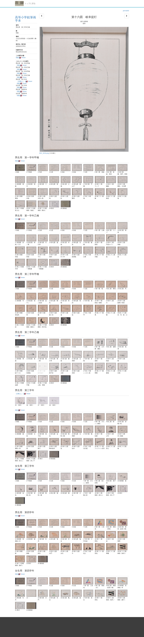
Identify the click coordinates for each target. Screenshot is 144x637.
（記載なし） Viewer (24, 81)
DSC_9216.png (44, 153)
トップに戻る (30, 3)
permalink (126, 10)
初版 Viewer (21, 57)
